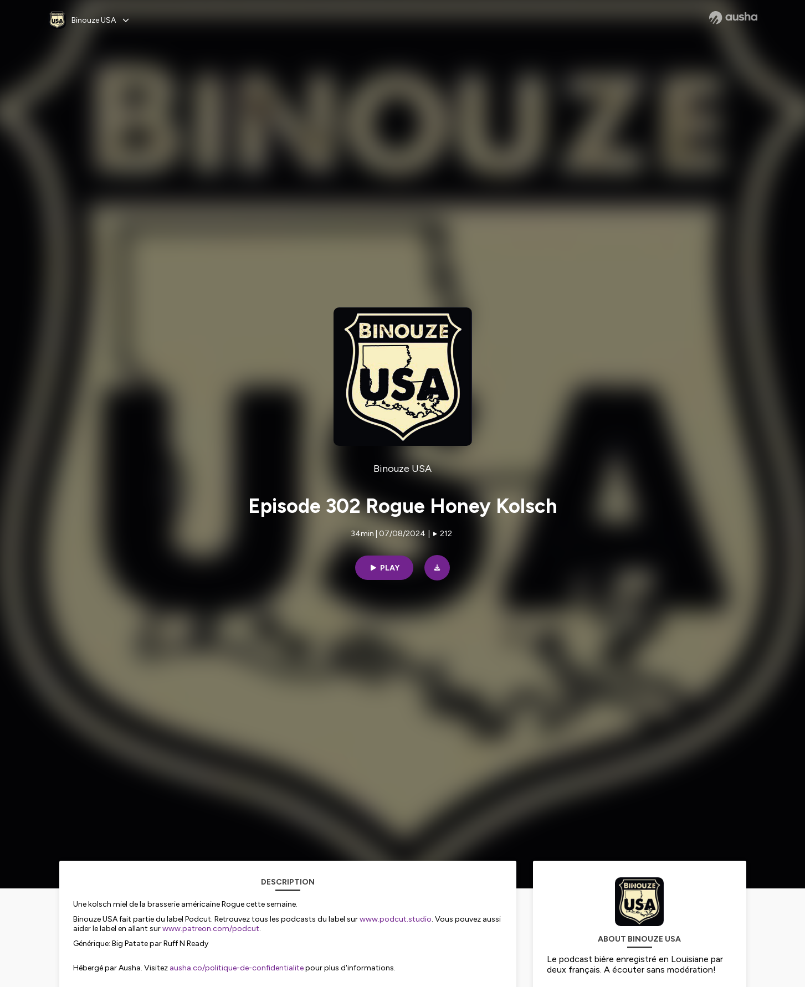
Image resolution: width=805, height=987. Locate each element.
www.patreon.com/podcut (210, 928)
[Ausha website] (733, 17)
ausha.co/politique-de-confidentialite (237, 968)
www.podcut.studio (396, 919)
